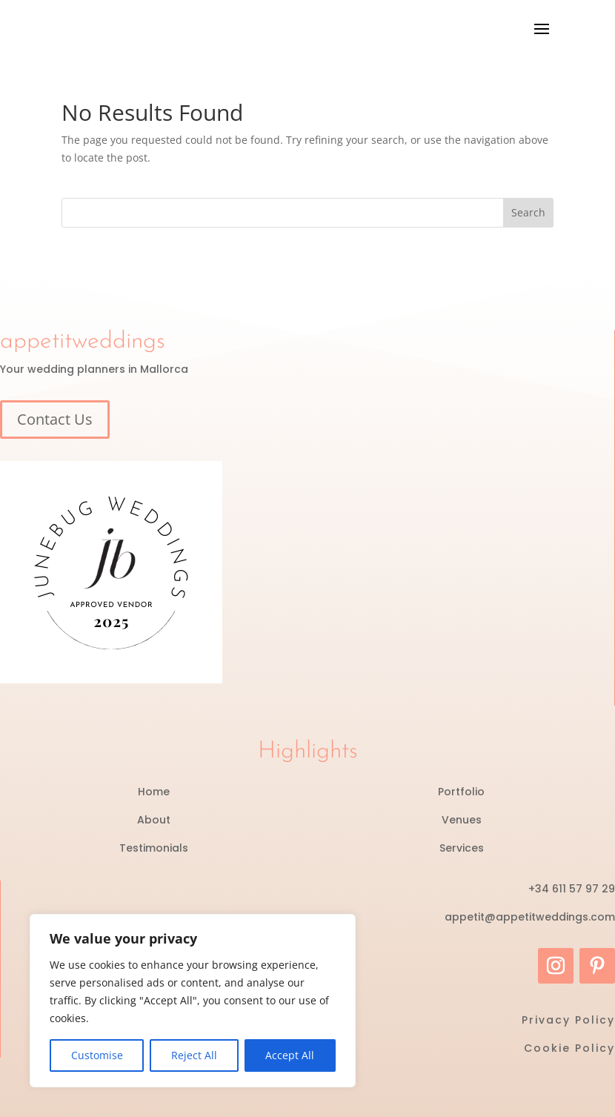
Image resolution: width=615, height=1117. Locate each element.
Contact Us (55, 419)
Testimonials (153, 848)
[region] (193, 1000)
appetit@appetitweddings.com (530, 916)
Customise (97, 1055)
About (153, 819)
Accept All (289, 1055)
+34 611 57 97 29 (571, 888)
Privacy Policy (568, 1019)
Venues (462, 819)
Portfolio (461, 791)
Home (154, 791)
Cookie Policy (569, 1048)
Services (461, 848)
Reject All (194, 1055)
